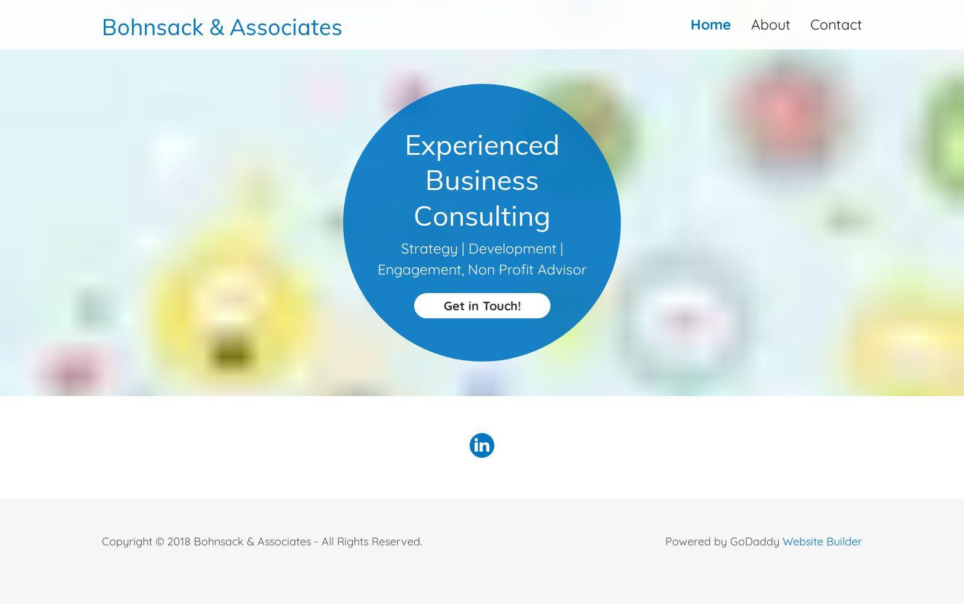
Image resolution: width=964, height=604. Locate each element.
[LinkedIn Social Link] (482, 447)
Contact (836, 24)
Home (711, 24)
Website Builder (822, 541)
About (771, 24)
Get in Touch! (482, 305)
